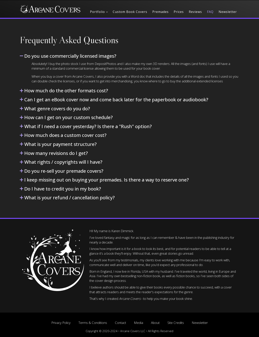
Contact (120, 322)
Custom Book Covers (130, 12)
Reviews (195, 12)
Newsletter (228, 12)
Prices (179, 12)
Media (138, 322)
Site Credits (175, 322)
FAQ (210, 12)
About (155, 322)
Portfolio (97, 12)
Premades (160, 12)
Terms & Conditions (92, 322)
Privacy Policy (61, 322)
